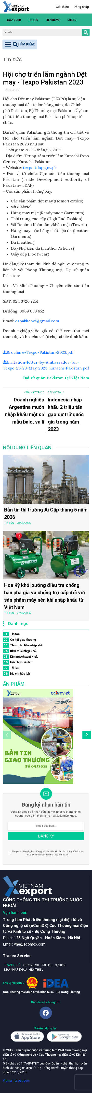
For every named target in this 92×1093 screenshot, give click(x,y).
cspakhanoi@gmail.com (37, 320)
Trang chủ (14, 20)
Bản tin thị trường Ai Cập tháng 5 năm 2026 (46, 513)
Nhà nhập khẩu (15, 969)
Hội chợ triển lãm (18, 662)
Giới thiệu (62, 7)
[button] (86, 19)
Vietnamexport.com (16, 1080)
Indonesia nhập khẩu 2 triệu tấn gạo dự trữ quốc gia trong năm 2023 (66, 414)
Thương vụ (52, 20)
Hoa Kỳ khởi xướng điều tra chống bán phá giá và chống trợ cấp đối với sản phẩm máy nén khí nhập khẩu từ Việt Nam (44, 596)
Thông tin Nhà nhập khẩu (23, 645)
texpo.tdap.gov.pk (39, 167)
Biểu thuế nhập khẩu (20, 651)
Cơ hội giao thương (19, 640)
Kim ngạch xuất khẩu (20, 656)
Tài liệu (72, 20)
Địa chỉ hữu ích (16, 673)
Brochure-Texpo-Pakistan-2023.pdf (38, 352)
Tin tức (33, 20)
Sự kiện (60, 965)
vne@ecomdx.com (29, 944)
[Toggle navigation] (19, 44)
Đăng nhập (81, 7)
